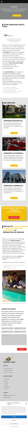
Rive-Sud (18, 59)
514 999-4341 (8, 399)
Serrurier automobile (8, 370)
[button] (26, 403)
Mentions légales (15, 426)
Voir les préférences (14, 423)
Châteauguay (6, 388)
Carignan (6, 386)
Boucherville (6, 380)
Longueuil (6, 384)
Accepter (14, 416)
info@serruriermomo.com (11, 397)
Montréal (6, 390)
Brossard (6, 382)
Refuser (14, 420)
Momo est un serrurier (8, 45)
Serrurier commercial (8, 374)
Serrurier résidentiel (8, 372)
